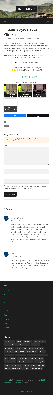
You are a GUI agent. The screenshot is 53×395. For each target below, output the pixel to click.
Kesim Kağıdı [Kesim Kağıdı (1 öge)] (39, 348)
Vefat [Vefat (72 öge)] (36, 362)
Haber (37, 39)
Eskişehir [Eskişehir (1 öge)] (15, 345)
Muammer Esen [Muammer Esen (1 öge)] (20, 355)
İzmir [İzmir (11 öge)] (26, 368)
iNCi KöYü (26, 9)
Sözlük (6, 323)
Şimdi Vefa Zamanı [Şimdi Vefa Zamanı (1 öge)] (36, 368)
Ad (4, 167)
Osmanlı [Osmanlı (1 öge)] (20, 358)
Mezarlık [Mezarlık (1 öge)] (42, 351)
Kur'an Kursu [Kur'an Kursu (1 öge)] (8, 351)
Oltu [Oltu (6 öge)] (6, 358)
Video (5, 303)
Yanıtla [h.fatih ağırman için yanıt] (13, 272)
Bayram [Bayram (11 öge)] (19, 341)
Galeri (6, 299)
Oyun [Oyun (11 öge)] (27, 358)
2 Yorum (30, 39)
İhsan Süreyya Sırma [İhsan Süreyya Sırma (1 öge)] (30, 365)
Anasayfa (7, 291)
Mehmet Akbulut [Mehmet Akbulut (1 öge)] (32, 351)
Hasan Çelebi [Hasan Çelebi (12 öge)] (35, 345)
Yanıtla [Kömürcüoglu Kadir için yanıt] (13, 246)
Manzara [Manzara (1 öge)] (22, 351)
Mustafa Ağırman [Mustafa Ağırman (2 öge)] (33, 355)
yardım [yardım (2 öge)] (42, 362)
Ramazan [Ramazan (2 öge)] (33, 358)
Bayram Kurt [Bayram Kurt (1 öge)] (27, 341)
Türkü (5, 315)
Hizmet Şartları (17, 382)
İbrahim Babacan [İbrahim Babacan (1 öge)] (16, 365)
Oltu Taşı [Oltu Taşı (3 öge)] (12, 358)
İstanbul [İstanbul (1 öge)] (7, 368)
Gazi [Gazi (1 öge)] (21, 345)
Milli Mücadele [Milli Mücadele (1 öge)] (9, 355)
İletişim (6, 327)
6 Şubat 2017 (8, 39)
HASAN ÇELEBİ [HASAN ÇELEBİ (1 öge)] (9, 348)
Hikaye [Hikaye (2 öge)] (18, 348)
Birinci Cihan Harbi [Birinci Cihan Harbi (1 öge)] (39, 341)
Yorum (6, 145)
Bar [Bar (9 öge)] (13, 341)
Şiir (5, 307)
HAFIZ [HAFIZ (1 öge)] (27, 345)
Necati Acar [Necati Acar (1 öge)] (43, 355)
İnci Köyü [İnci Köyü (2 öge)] (41, 365)
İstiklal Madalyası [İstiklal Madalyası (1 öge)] (17, 368)
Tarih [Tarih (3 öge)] (19, 362)
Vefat (7, 126)
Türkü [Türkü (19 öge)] (25, 362)
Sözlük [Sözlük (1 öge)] (7, 362)
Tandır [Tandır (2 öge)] (13, 362)
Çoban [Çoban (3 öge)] (6, 365)
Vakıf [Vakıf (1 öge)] (30, 362)
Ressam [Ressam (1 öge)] (41, 358)
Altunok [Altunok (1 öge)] (7, 341)
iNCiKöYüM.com (20, 39)
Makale (6, 311)
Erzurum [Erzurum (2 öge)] (7, 345)
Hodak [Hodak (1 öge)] (24, 348)
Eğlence (6, 319)
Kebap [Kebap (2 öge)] (31, 348)
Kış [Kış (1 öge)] (16, 351)
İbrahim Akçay (22, 46)
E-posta (6, 177)
